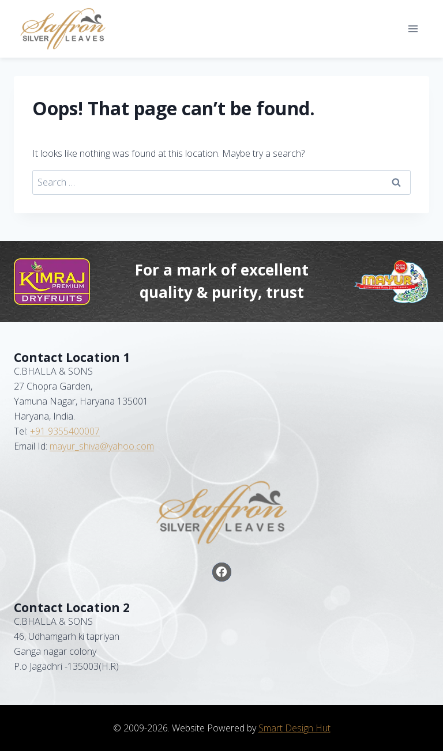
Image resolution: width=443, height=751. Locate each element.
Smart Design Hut (294, 728)
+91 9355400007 (65, 431)
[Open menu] (412, 28)
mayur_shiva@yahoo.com (102, 446)
